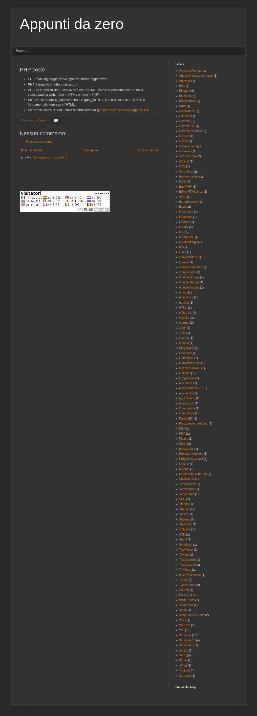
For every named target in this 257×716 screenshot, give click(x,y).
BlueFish (185, 96)
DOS (182, 181)
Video (183, 610)
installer (184, 317)
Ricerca (184, 469)
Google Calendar (190, 267)
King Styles (186, 348)
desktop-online (188, 176)
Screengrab (186, 489)
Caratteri (185, 116)
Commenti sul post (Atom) (50, 157)
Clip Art (184, 136)
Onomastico (187, 408)
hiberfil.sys (186, 297)
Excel (182, 206)
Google (184, 262)
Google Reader (189, 287)
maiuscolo (186, 383)
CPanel (184, 161)
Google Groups (189, 277)
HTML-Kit (185, 312)
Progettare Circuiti (191, 459)
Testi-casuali (187, 564)
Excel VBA (186, 212)
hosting (184, 302)
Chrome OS (187, 126)
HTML (183, 307)
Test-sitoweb (187, 559)
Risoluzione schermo (193, 474)
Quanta (184, 464)
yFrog (183, 665)
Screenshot (186, 494)
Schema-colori (188, 484)
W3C (182, 620)
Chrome (184, 121)
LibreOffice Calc (189, 363)
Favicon (184, 222)
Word (182, 655)
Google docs (187, 272)
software (184, 529)
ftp (180, 247)
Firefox (183, 227)
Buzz (182, 106)
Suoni (183, 539)
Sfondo (184, 504)
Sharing (184, 509)
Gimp (182, 252)
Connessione (187, 156)
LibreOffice (186, 358)
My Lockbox (187, 398)
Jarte (182, 328)
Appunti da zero (72, 24)
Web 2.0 (184, 625)
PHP (182, 433)
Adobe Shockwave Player (196, 75)
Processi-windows (191, 453)
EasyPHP (185, 186)
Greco (183, 292)
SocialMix (185, 524)
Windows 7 (186, 645)
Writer (183, 660)
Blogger (184, 90)
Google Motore (189, 282)
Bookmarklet (187, 101)
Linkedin (184, 373)
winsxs (183, 650)
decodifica (186, 171)
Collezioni (185, 151)
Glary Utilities (188, 257)
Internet (184, 322)
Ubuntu (184, 590)
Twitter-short (187, 585)
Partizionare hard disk (193, 423)
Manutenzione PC (191, 388)
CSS (182, 166)
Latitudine (185, 353)
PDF (182, 428)
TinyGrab (185, 569)
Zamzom (185, 675)
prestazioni (186, 448)
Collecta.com (187, 146)
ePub (182, 197)
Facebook (185, 217)
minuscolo (186, 393)
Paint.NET (186, 418)
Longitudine (186, 378)
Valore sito (186, 605)
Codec (183, 141)
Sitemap (184, 519)
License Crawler (189, 368)
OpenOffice (186, 413)
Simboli (184, 514)
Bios (182, 86)
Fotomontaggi (188, 242)
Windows (185, 635)
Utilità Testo (186, 600)
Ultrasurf (184, 595)
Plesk (182, 444)
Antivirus (185, 81)
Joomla (184, 337)
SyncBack (185, 544)
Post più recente (32, 150)
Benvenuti (23, 51)
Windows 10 (187, 640)
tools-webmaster (190, 575)
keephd (184, 343)
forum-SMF (186, 237)
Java (182, 333)
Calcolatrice (187, 111)
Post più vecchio (148, 150)
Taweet (184, 554)
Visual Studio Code (191, 615)
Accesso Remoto (190, 70)
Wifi (181, 630)
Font (182, 232)
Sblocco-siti (186, 479)
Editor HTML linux (191, 191)
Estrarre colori (188, 201)
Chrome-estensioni (191, 131)
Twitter (183, 580)
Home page (90, 150)
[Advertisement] (77, 174)
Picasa (183, 438)
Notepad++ (186, 403)
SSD (182, 534)
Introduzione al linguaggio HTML (126, 110)
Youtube (184, 670)
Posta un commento (39, 141)
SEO (182, 499)
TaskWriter (186, 549)
